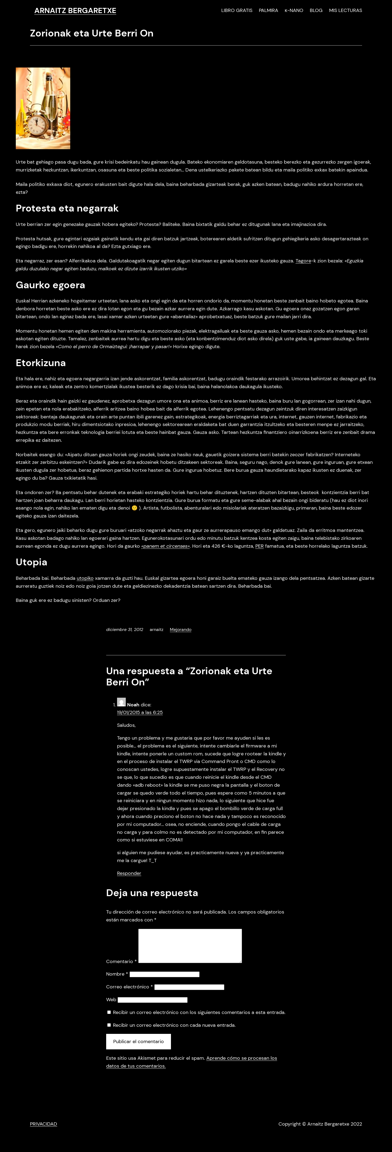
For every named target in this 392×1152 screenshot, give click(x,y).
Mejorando (180, 629)
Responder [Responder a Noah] (129, 873)
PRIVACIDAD (43, 1130)
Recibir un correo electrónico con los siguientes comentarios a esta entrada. (199, 1019)
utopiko (85, 578)
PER (259, 546)
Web (111, 1006)
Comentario (121, 968)
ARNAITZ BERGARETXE (75, 10)
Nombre (117, 980)
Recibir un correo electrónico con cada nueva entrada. (174, 1031)
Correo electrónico (129, 993)
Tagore (303, 261)
